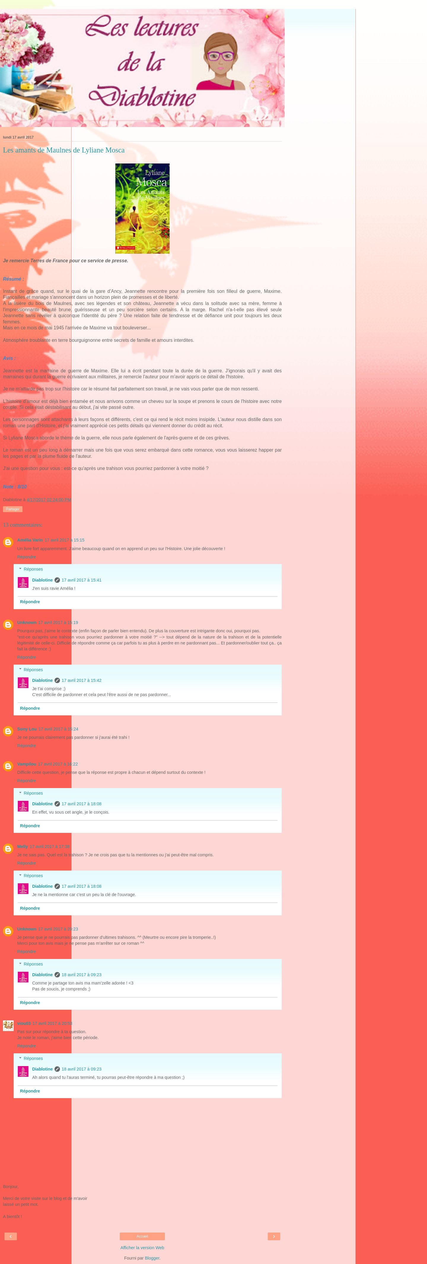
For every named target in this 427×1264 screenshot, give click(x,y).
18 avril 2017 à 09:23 (81, 974)
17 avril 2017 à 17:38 (49, 846)
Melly (22, 846)
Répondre (26, 557)
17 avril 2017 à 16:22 (58, 764)
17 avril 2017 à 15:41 (81, 580)
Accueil (142, 1236)
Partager (13, 509)
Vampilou (26, 764)
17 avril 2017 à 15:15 (64, 540)
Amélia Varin (30, 540)
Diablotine (42, 580)
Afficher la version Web (142, 1247)
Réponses (33, 569)
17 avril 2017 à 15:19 (58, 622)
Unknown (26, 622)
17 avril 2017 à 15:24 (58, 729)
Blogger (152, 1258)
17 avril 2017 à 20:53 (52, 1023)
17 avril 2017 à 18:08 (81, 803)
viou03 (24, 1023)
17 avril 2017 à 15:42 (81, 680)
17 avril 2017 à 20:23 (58, 929)
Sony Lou (27, 729)
